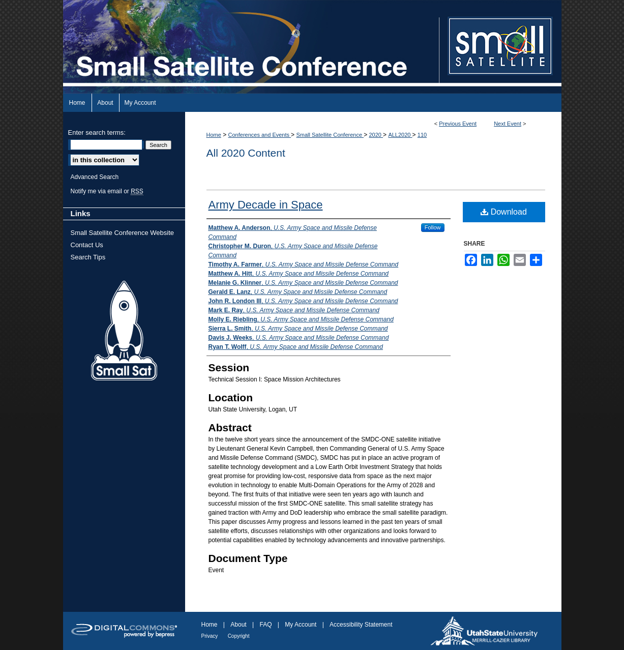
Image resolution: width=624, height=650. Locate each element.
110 (422, 135)
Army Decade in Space (266, 204)
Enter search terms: (97, 132)
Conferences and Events (259, 135)
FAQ (265, 624)
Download (504, 212)
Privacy (209, 636)
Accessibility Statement (361, 624)
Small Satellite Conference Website (122, 233)
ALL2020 (400, 135)
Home (213, 135)
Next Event (507, 124)
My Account (300, 624)
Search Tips (88, 257)
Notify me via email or (107, 191)
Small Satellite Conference (330, 135)
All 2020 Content (245, 153)
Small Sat (124, 331)
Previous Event (458, 124)
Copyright (239, 636)
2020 (376, 135)
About (238, 624)
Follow (433, 227)
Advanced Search (95, 177)
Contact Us (87, 245)
